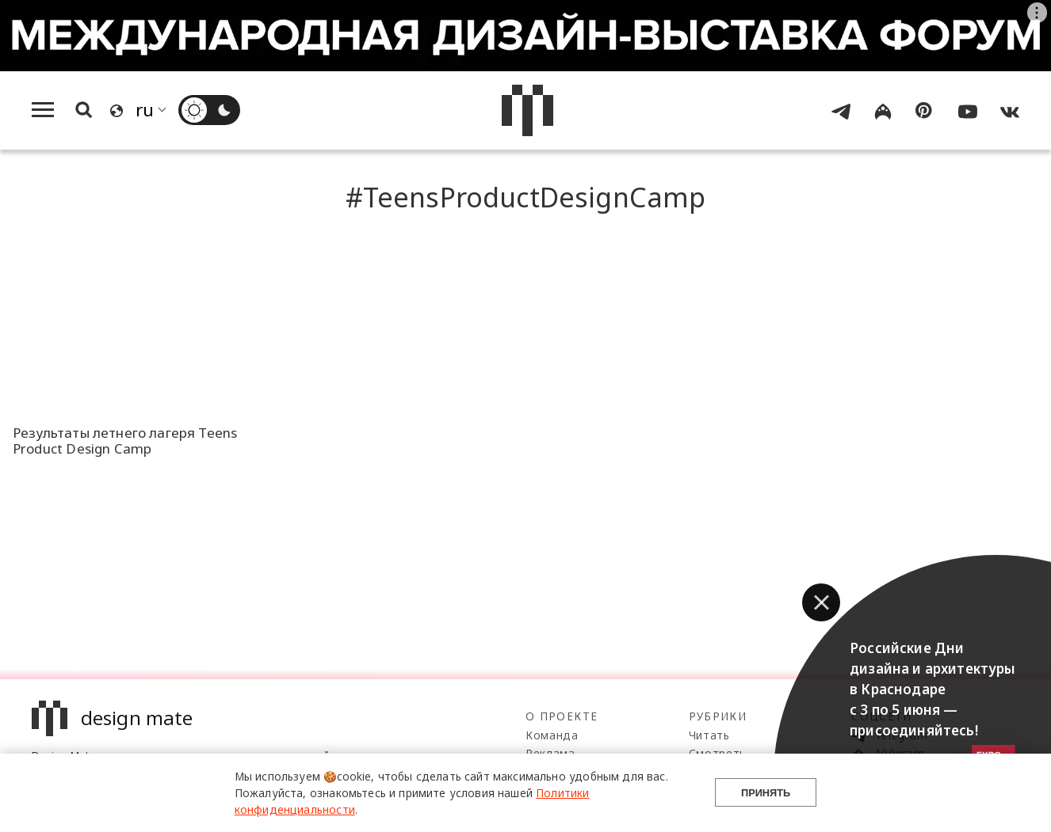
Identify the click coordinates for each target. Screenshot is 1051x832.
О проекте (562, 716)
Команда (552, 735)
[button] (821, 602)
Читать (709, 735)
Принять (765, 793)
